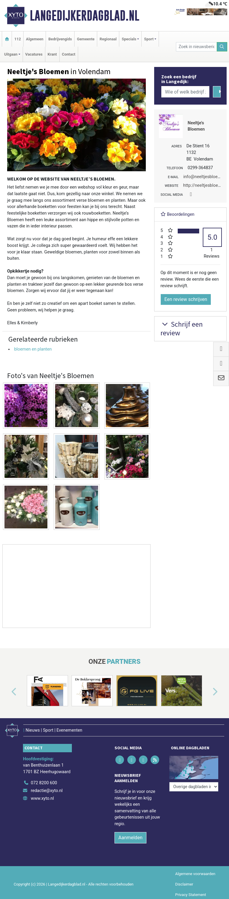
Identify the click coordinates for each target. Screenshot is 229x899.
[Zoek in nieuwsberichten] (196, 46)
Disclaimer (184, 884)
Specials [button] (129, 39)
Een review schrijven (185, 299)
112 (17, 39)
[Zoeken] (222, 46)
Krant (52, 54)
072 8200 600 (44, 782)
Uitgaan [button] (10, 54)
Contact (68, 54)
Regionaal (108, 39)
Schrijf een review (181, 328)
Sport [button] (149, 39)
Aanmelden (130, 837)
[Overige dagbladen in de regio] (193, 786)
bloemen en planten (33, 349)
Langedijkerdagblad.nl (84, 15)
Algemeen (34, 39)
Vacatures (34, 54)
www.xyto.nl (42, 798)
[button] (7, 692)
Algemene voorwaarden (195, 874)
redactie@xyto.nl (47, 790)
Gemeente (86, 39)
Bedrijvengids (60, 39)
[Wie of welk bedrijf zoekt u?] (185, 91)
